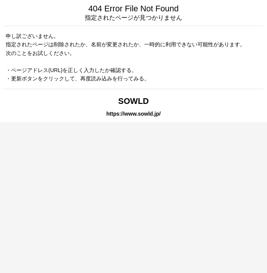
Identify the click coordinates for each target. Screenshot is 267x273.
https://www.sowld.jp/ (133, 114)
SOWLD (133, 101)
